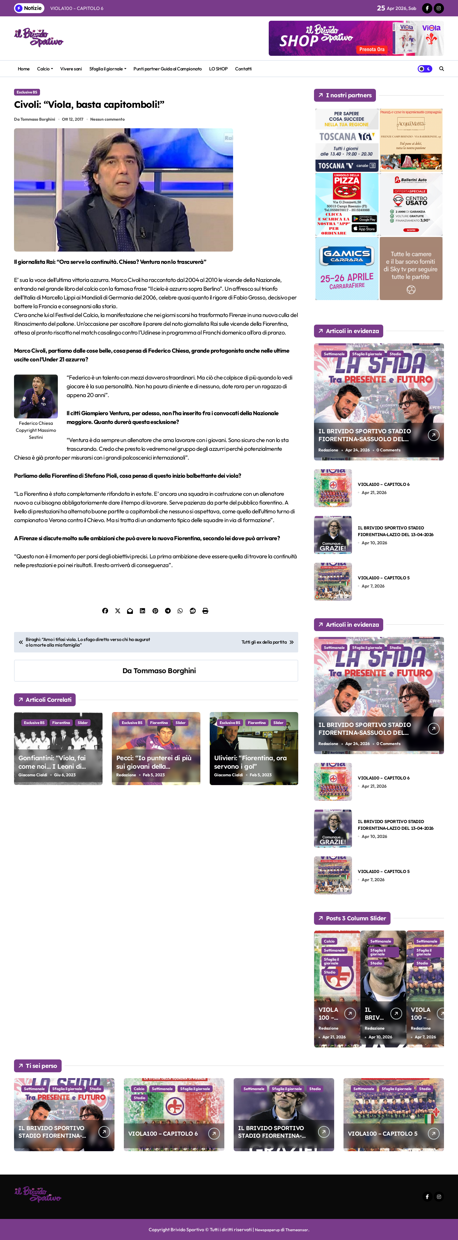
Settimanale (334, 353)
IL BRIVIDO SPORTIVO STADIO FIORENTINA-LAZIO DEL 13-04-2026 (271, 1135)
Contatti (243, 69)
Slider (83, 729)
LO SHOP (218, 69)
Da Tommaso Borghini (34, 126)
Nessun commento (109, 126)
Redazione (126, 781)
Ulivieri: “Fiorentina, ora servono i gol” (250, 769)
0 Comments (390, 450)
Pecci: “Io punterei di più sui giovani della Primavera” (153, 773)
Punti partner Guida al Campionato (167, 69)
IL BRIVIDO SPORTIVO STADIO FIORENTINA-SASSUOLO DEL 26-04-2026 (362, 442)
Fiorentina (61, 729)
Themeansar (298, 1229)
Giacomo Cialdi (32, 781)
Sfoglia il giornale (107, 69)
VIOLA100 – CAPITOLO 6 (384, 484)
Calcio (45, 69)
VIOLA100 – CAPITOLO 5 (384, 578)
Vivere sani (71, 69)
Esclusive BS (27, 92)
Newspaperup (265, 1229)
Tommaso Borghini (164, 677)
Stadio (395, 353)
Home (24, 69)
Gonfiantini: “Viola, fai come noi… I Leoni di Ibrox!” (52, 773)
